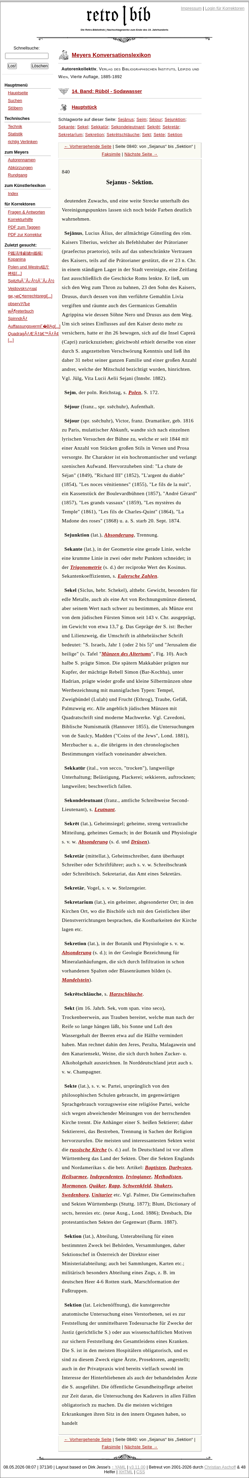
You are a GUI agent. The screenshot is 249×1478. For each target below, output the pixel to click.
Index (13, 193)
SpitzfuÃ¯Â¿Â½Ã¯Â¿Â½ (31, 281)
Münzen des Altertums (126, 653)
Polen (134, 392)
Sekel (82, 127)
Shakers (163, 1185)
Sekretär (171, 127)
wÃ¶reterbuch (21, 311)
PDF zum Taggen (24, 227)
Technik (15, 126)
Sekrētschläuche (123, 134)
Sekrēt (153, 127)
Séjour (155, 119)
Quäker (97, 1185)
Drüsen (139, 841)
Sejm (142, 119)
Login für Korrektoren (224, 8)
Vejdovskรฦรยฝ (22, 288)
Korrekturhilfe (20, 219)
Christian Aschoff (220, 1467)
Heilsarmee (74, 1176)
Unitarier (102, 1194)
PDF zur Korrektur (25, 234)
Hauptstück (84, 107)
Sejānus (126, 119)
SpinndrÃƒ (17, 318)
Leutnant (105, 809)
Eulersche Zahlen (137, 576)
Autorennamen (21, 160)
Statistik (15, 134)
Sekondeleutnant (127, 127)
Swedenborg (75, 1194)
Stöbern (15, 108)
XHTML (126, 1472)
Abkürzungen (20, 167)
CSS (140, 1472)
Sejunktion (175, 119)
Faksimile (111, 154)
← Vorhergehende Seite (87, 146)
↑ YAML (119, 1467)
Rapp (114, 1185)
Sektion (175, 134)
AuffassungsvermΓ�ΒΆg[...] (34, 326)
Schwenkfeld (137, 1185)
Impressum (191, 8)
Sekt (146, 134)
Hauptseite (18, 93)
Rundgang (17, 175)
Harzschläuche (126, 994)
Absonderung (119, 535)
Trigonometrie (86, 567)
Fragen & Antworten (26, 212)
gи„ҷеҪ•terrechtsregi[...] (30, 296)
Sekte (159, 134)
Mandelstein (75, 980)
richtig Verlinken (22, 141)
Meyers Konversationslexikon (111, 55)
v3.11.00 (137, 1467)
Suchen (15, 100)
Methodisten (167, 1176)
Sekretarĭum (70, 134)
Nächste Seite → (141, 154)
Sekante (66, 127)
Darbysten (180, 1167)
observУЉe (19, 303)
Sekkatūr (99, 127)
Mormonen (74, 1185)
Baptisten (155, 1167)
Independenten (106, 1176)
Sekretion (94, 134)
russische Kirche (88, 1149)
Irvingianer (138, 1176)
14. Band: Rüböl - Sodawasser (107, 91)
